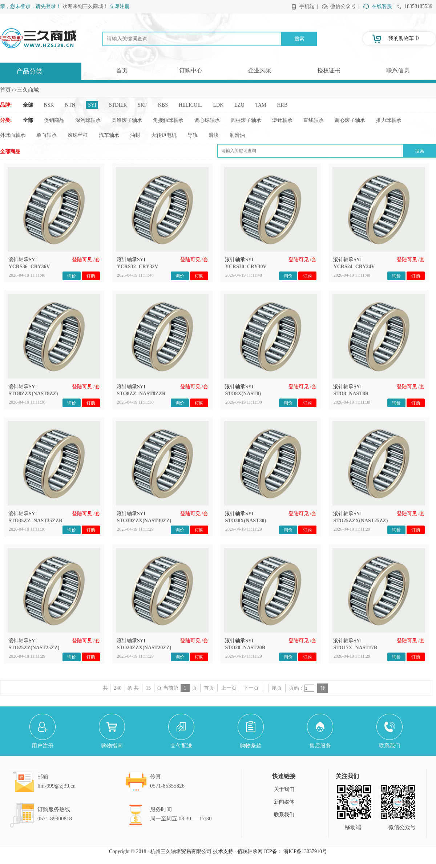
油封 (135, 135)
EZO (239, 105)
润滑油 (237, 135)
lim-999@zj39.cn (56, 786)
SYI (92, 105)
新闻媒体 (284, 802)
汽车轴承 (109, 135)
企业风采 (259, 70)
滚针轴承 (282, 120)
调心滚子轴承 (350, 120)
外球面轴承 (12, 135)
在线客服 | (384, 6)
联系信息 (397, 70)
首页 (122, 70)
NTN (70, 105)
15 (148, 688)
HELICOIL (190, 105)
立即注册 (119, 6)
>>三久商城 (25, 90)
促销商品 (54, 120)
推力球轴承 (388, 120)
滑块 (214, 135)
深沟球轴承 (88, 120)
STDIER (118, 105)
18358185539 (418, 6)
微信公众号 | (344, 6)
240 (117, 688)
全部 (28, 105)
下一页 (251, 688)
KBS (163, 105)
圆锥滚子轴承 (127, 120)
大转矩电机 (164, 135)
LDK (218, 105)
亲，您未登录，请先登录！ (30, 6)
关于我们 (284, 789)
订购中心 (190, 70)
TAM (260, 105)
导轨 (192, 135)
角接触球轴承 (168, 120)
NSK (49, 105)
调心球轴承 (207, 120)
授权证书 (328, 70)
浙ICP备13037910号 (305, 851)
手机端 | (308, 6)
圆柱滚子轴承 (246, 120)
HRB (282, 105)
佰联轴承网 (250, 851)
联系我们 (284, 814)
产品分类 (29, 71)
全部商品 (10, 151)
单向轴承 (46, 135)
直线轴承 (313, 120)
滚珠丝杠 (78, 135)
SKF (142, 105)
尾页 (277, 688)
